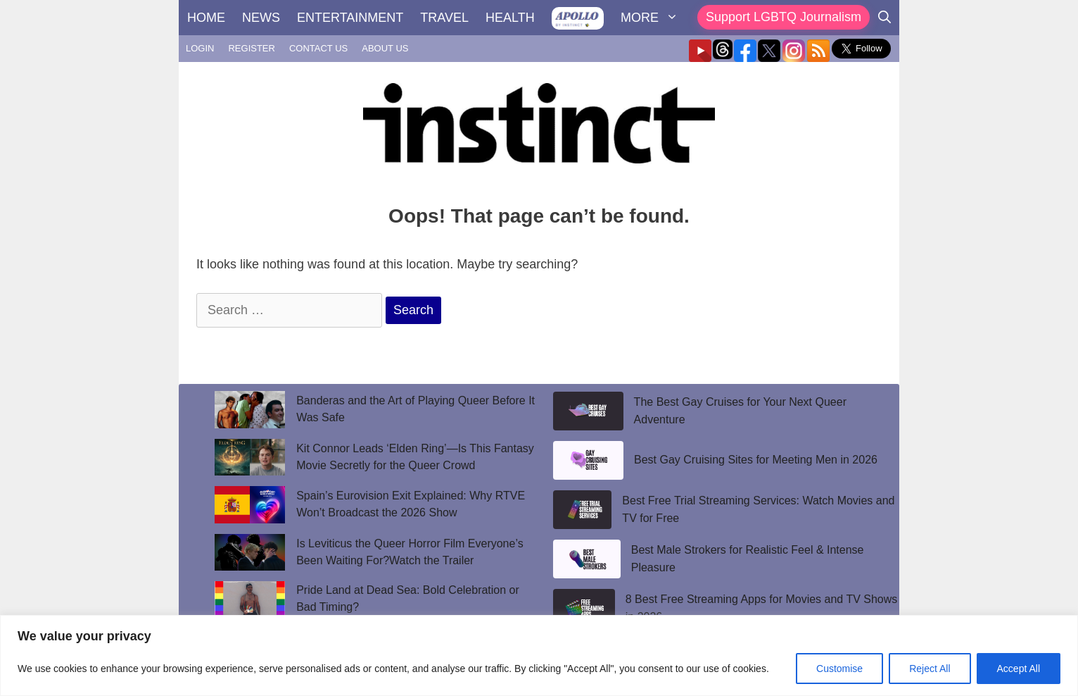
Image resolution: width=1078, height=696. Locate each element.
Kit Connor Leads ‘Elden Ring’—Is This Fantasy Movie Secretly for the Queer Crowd (415, 456)
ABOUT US (385, 48)
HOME (206, 18)
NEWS (261, 18)
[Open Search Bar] (884, 18)
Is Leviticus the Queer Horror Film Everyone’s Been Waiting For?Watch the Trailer (409, 551)
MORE (654, 18)
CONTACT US (318, 48)
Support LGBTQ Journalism (783, 17)
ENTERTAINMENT (350, 18)
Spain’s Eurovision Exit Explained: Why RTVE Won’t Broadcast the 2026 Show (410, 504)
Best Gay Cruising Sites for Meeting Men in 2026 (755, 460)
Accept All (1018, 668)
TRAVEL (444, 18)
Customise (839, 668)
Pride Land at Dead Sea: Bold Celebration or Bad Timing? (407, 598)
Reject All (929, 668)
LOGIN (200, 48)
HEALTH (510, 18)
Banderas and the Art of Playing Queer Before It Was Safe (415, 408)
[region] (539, 655)
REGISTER (251, 48)
